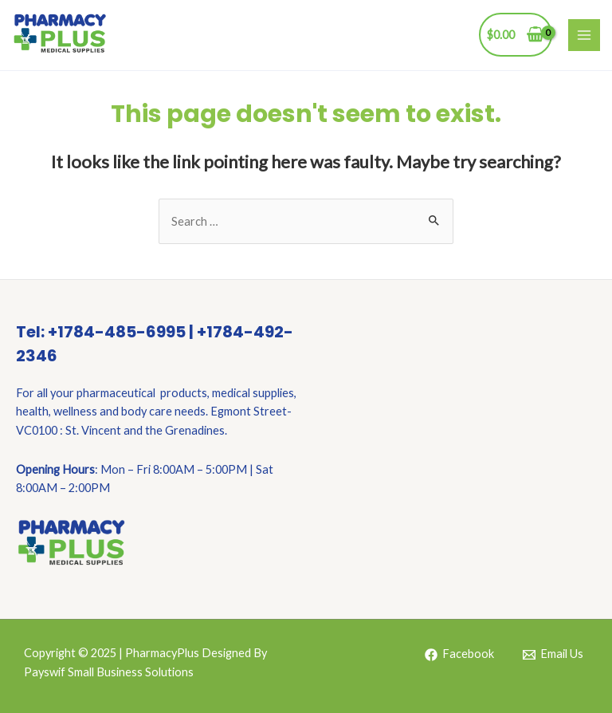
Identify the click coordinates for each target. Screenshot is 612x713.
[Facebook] (459, 654)
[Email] (553, 654)
